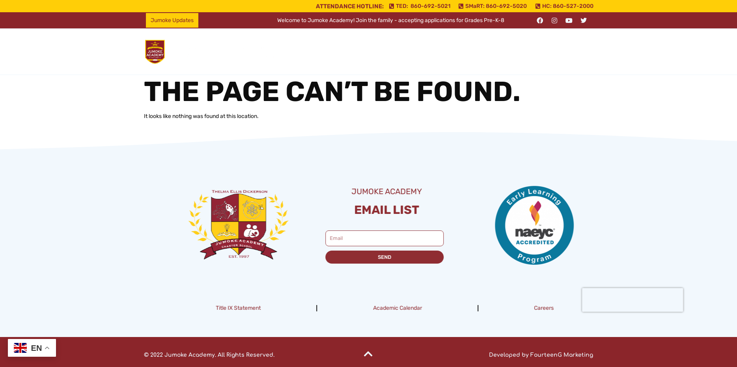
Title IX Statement (269, 308)
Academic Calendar (428, 308)
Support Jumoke (558, 51)
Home (330, 51)
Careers (575, 308)
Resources (465, 51)
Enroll (506, 51)
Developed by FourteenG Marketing (541, 355)
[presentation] (663, 300)
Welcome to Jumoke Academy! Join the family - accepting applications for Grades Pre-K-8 (390, 20)
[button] (366, 52)
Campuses (412, 51)
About (366, 51)
